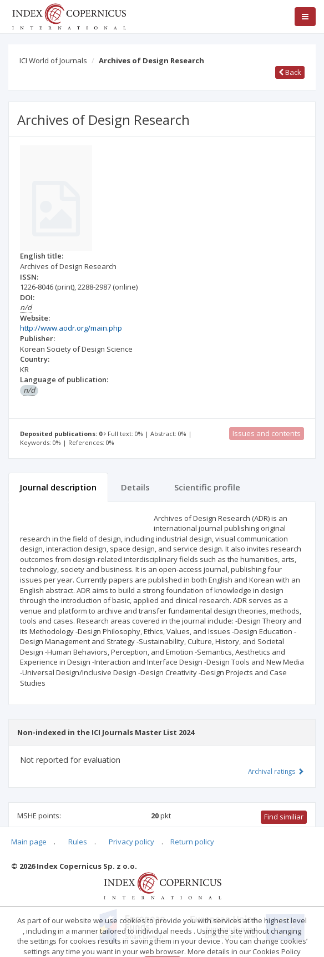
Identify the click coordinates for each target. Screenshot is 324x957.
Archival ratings (276, 771)
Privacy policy (131, 842)
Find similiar (283, 817)
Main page (29, 842)
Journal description (58, 487)
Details (135, 487)
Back (290, 72)
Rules (77, 842)
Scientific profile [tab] (207, 487)
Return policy (192, 842)
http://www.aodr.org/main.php (71, 328)
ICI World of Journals (53, 60)
